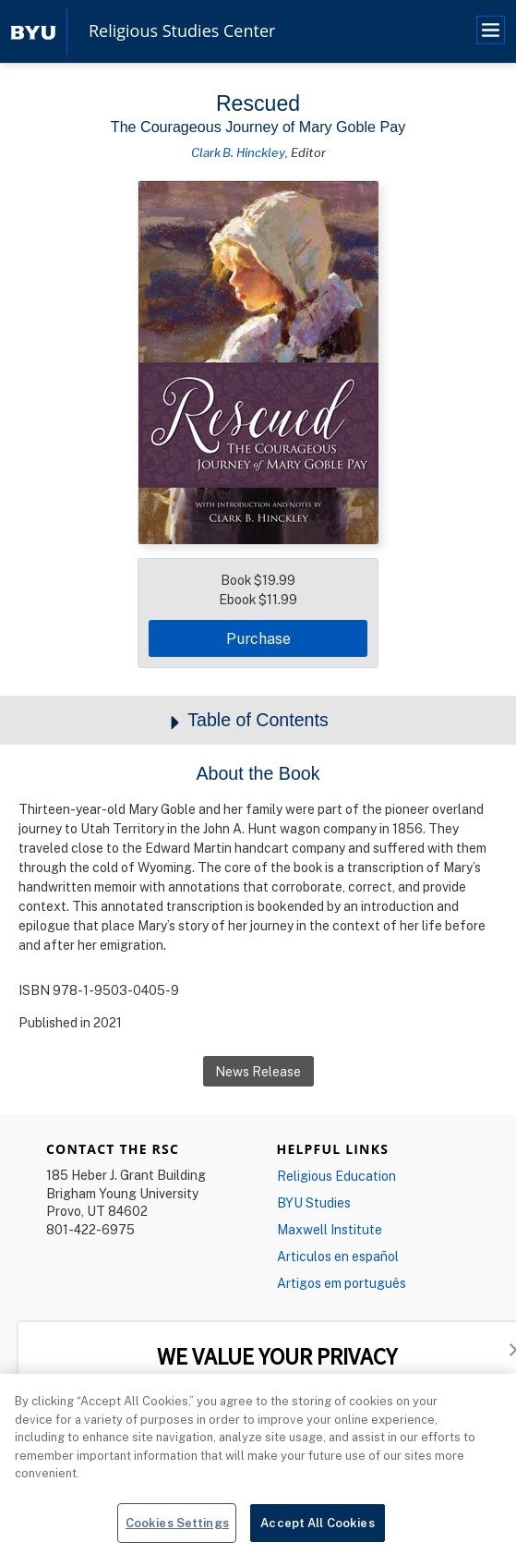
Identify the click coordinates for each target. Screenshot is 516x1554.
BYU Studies (314, 1202)
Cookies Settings (177, 1531)
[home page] (33, 31)
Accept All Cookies (317, 1531)
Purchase (258, 638)
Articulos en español (338, 1256)
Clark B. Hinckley (238, 152)
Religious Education (336, 1176)
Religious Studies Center (182, 31)
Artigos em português (341, 1283)
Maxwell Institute (329, 1229)
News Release (258, 1071)
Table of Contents (258, 721)
